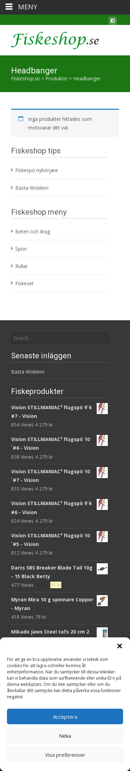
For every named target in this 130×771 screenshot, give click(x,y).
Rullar (21, 266)
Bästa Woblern (32, 188)
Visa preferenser (65, 754)
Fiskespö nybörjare (36, 170)
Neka (65, 735)
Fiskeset (24, 283)
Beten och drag (32, 231)
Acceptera (65, 716)
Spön (21, 248)
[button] (119, 646)
